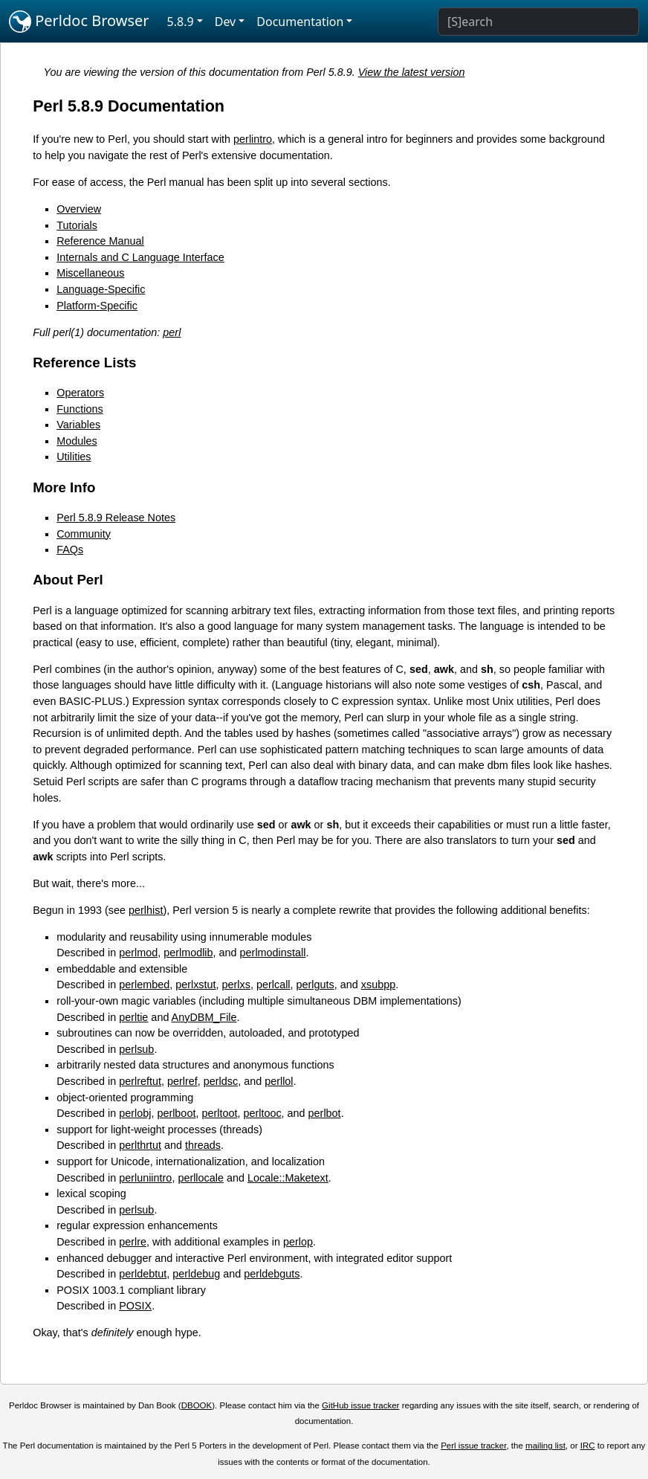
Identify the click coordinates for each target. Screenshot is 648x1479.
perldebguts (271, 1274)
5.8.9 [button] (180, 21)
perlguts (315, 984)
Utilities (73, 457)
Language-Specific (100, 289)
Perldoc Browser (79, 21)
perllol (279, 1081)
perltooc (262, 1113)
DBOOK (197, 1405)
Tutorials (76, 225)
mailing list (545, 1445)
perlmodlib (188, 952)
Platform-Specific (96, 306)
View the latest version (411, 72)
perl (172, 332)
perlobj (135, 1113)
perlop (298, 1242)
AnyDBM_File (204, 1017)
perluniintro (145, 1178)
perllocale (201, 1178)
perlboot (176, 1113)
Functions (79, 409)
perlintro (252, 139)
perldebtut (142, 1274)
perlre (132, 1242)
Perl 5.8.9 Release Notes (115, 517)
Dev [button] (225, 21)
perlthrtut (140, 1145)
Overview (78, 209)
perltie (133, 1017)
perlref (182, 1081)
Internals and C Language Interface (140, 257)
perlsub (136, 1049)
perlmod (138, 952)
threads (203, 1145)
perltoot (219, 1113)
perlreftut (140, 1081)
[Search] (538, 21)
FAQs (69, 549)
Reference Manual (100, 241)
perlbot (324, 1113)
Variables (78, 425)
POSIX (135, 1306)
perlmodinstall (273, 952)
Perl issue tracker (473, 1445)
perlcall (273, 984)
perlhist (146, 910)
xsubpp (378, 984)
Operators (80, 393)
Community (83, 534)
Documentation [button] (299, 21)
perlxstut (195, 984)
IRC (587, 1445)
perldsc (221, 1081)
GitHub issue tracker (360, 1405)
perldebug (196, 1274)
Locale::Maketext (287, 1178)
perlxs (236, 984)
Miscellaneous (90, 273)
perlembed (144, 984)
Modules (76, 441)
